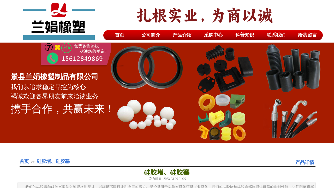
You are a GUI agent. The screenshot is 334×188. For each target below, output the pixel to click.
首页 (24, 161)
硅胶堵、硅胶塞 (53, 161)
